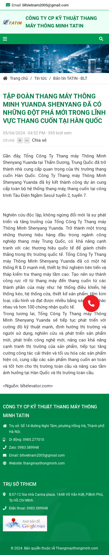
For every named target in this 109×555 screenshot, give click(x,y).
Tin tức (40, 78)
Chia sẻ (39, 140)
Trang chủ (15, 78)
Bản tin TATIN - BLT (70, 78)
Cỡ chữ (9, 140)
